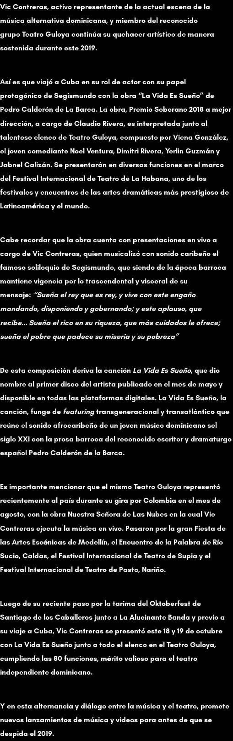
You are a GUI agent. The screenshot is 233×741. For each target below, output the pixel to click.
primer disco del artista (76, 384)
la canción (143, 370)
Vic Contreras (23, 6)
